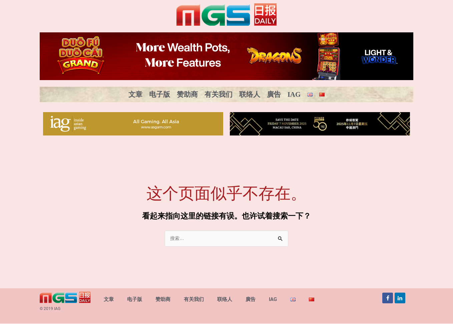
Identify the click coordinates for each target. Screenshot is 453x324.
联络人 (249, 94)
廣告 (274, 94)
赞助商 (187, 94)
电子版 (159, 94)
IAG (294, 94)
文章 (135, 94)
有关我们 (218, 94)
